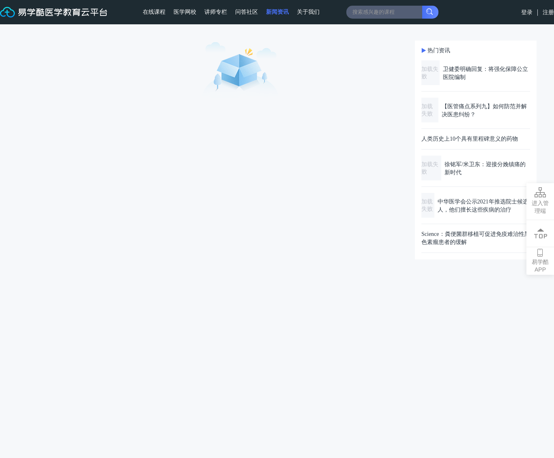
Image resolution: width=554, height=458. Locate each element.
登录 (527, 12)
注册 (548, 12)
